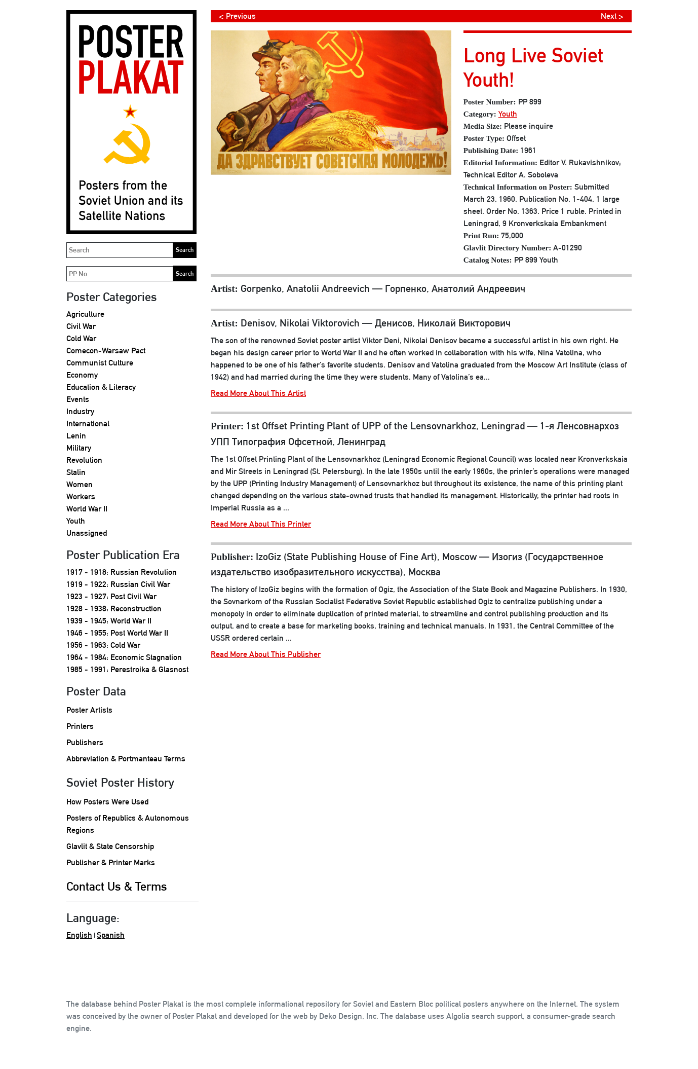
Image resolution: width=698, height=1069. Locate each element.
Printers (80, 726)
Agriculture (85, 314)
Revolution (84, 460)
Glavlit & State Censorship (110, 846)
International (87, 423)
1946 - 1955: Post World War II (117, 633)
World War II (86, 508)
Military (78, 448)
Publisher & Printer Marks (110, 862)
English (79, 935)
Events (77, 399)
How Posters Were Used (107, 801)
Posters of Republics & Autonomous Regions (127, 824)
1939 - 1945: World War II (108, 620)
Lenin (76, 435)
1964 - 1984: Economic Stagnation (124, 657)
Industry (80, 411)
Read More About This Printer (261, 524)
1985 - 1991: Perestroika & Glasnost (127, 669)
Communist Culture (99, 362)
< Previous (237, 16)
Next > (612, 16)
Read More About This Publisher (266, 654)
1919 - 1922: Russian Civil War (118, 584)
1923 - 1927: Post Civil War (111, 596)
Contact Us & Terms (116, 886)
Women (79, 484)
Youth (75, 521)
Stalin (76, 472)
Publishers (84, 742)
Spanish (111, 935)
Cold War (81, 338)
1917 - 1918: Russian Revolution (121, 572)
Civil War (81, 326)
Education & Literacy (101, 387)
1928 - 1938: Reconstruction (114, 608)
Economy (82, 375)
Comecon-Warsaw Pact (105, 350)
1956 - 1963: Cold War (103, 645)
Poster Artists (89, 710)
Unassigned (86, 533)
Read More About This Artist (258, 393)
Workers (80, 496)
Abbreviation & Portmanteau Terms (125, 758)
